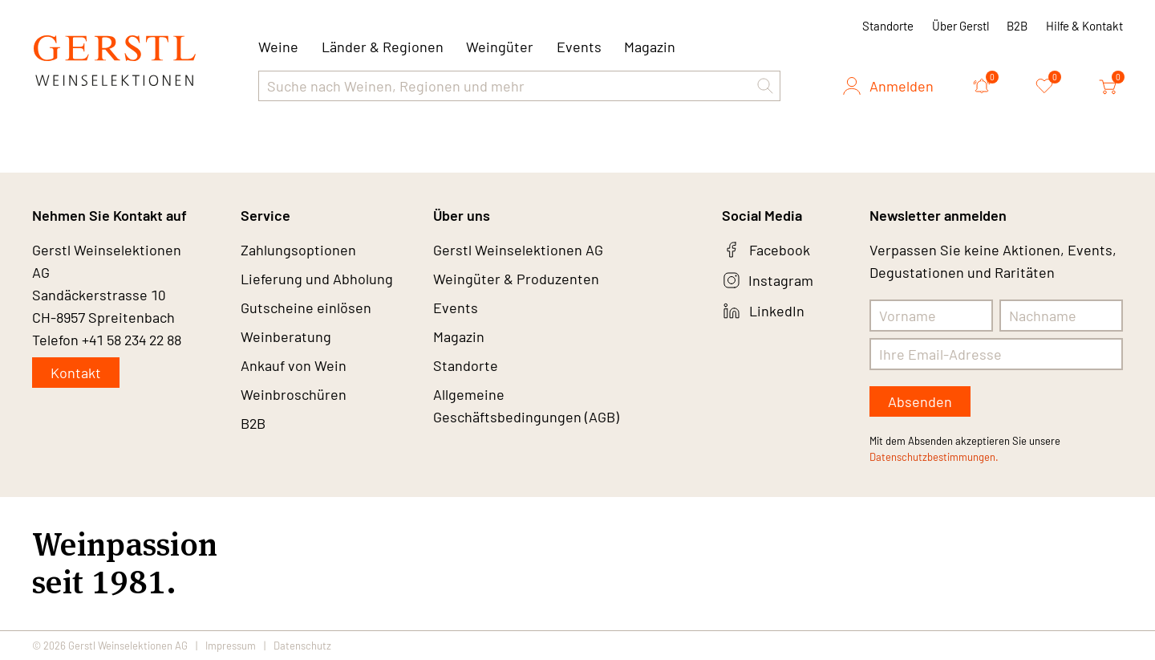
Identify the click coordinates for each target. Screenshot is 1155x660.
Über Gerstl (960, 25)
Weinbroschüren (293, 394)
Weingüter (499, 46)
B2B (1017, 25)
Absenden (920, 401)
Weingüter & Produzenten (516, 278)
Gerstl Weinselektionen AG (518, 250)
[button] (765, 86)
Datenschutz (302, 645)
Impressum (230, 645)
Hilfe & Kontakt (1084, 25)
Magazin (649, 46)
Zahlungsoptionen (298, 250)
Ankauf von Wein (293, 365)
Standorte (888, 25)
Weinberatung (286, 336)
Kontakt (76, 372)
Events (579, 46)
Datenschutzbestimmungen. (934, 456)
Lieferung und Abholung (317, 278)
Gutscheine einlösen (306, 307)
